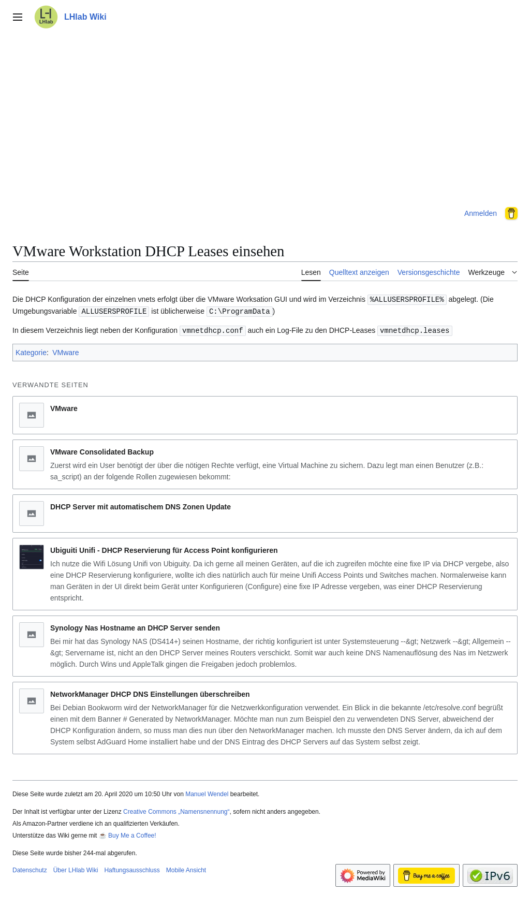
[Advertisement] (265, 115)
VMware (65, 351)
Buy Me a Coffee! (132, 834)
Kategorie (31, 351)
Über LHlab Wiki (75, 868)
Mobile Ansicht (186, 868)
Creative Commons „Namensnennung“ (176, 810)
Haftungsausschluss (131, 868)
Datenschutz (29, 868)
